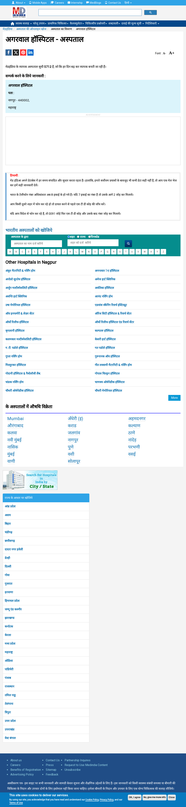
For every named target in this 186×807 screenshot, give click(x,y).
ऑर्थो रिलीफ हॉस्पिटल (17, 322)
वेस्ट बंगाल (10, 738)
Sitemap (51, 769)
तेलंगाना (9, 703)
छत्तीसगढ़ (10, 541)
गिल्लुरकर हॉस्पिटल (15, 365)
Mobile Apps (38, 2)
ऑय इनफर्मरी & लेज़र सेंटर (19, 313)
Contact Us (113, 2)
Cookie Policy (92, 799)
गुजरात (8, 583)
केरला (8, 635)
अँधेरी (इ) (75, 418)
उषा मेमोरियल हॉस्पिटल (17, 305)
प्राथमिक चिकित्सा (58, 23)
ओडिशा (9, 660)
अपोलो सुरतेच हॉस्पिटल (17, 279)
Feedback (52, 774)
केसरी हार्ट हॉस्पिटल (105, 339)
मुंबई (11, 454)
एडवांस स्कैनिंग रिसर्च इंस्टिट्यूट (111, 305)
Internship (75, 2)
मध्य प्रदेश (10, 643)
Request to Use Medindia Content (86, 765)
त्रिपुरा (8, 712)
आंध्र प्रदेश (10, 506)
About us (16, 760)
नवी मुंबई (14, 440)
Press (50, 765)
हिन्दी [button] (128, 2)
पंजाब (8, 678)
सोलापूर (74, 461)
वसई (132, 454)
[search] (89, 12)
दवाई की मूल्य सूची (132, 23)
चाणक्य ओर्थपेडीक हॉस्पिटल (110, 382)
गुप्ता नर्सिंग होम (13, 356)
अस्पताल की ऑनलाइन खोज (31, 29)
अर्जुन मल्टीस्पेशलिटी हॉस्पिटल (21, 288)
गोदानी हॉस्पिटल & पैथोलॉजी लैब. (23, 373)
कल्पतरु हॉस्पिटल (104, 330)
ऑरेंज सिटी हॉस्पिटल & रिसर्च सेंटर (113, 313)
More (174, 397)
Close (172, 797)
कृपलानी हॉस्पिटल (14, 330)
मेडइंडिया (7, 29)
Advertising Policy (22, 774)
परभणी (134, 447)
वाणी (11, 461)
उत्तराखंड (9, 729)
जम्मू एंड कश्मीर (13, 609)
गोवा (7, 575)
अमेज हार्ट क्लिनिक (105, 279)
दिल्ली (8, 566)
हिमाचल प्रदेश (12, 601)
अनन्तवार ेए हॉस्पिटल (107, 270)
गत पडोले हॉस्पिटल (105, 348)
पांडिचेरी (9, 669)
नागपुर (73, 440)
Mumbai (15, 418)
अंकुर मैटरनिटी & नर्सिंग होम (20, 270)
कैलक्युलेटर (77, 23)
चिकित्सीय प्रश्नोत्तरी (96, 23)
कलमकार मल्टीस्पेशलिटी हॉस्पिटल (23, 339)
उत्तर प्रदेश (10, 721)
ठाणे (131, 432)
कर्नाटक (9, 626)
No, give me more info (155, 797)
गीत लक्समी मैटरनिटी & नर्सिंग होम (113, 365)
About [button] (18, 2)
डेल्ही (7, 558)
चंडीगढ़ (8, 532)
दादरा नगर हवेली (14, 549)
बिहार (8, 523)
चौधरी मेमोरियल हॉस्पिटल (108, 390)
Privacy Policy (106, 799)
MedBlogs (93, 2)
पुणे (70, 447)
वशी (71, 454)
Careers (57, 2)
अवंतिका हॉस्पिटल (104, 288)
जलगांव (74, 432)
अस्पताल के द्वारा (19, 237)
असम (8, 515)
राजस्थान (9, 686)
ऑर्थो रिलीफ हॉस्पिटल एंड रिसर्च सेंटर (114, 322)
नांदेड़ (132, 440)
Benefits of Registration (25, 769)
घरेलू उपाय (39, 23)
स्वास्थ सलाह (24, 23)
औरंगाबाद (15, 425)
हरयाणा (9, 592)
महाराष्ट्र (9, 652)
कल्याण (134, 425)
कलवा (12, 432)
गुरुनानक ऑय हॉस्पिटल (107, 356)
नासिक (12, 447)
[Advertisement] (33, 139)
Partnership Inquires (77, 760)
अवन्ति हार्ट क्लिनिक (16, 296)
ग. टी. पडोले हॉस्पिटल (16, 348)
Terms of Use (16, 803)
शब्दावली (114, 23)
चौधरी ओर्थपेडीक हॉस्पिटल (19, 390)
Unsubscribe (73, 769)
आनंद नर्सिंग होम (104, 296)
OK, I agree (134, 797)
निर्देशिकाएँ (152, 23)
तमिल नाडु (10, 695)
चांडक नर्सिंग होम (14, 382)
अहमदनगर (137, 418)
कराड (72, 425)
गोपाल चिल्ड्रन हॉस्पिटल (107, 373)
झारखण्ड (9, 618)
